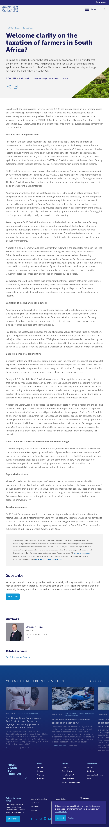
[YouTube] (49, 819)
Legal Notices (61, 799)
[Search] (104, 9)
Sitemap (34, 810)
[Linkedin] (45, 819)
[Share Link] (9, 88)
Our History (67, 771)
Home (40, 767)
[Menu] (91, 9)
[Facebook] (31, 819)
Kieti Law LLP (68, 775)
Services (90, 771)
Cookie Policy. (61, 812)
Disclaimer (35, 806)
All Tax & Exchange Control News (20, 29)
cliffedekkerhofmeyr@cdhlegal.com (48, 559)
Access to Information (39, 799)
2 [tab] (93, 687)
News (89, 778)
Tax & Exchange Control (18, 657)
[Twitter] (36, 819)
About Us (66, 767)
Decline (71, 818)
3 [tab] (95, 687)
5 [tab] (100, 687)
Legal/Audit (35, 803)
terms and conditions (82, 553)
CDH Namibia (68, 778)
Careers (40, 775)
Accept (60, 818)
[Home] (10, 9)
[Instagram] (40, 819)
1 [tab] (90, 687)
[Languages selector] (101, 2)
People (40, 771)
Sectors (90, 767)
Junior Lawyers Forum (71, 782)
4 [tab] (98, 687)
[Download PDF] (15, 88)
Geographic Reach (95, 775)
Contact (41, 778)
